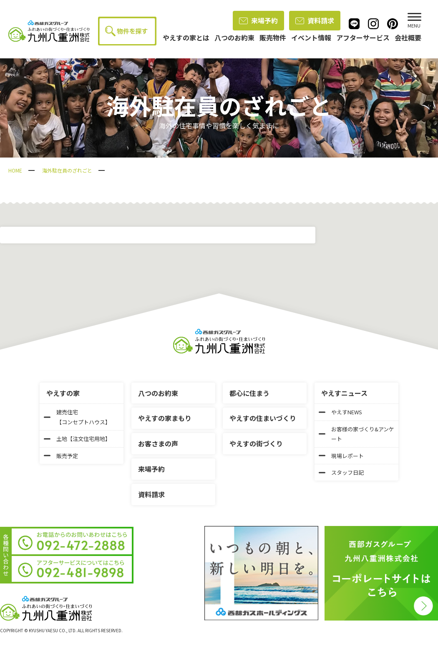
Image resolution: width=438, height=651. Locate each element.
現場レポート (341, 456)
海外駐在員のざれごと (67, 170)
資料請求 (314, 20)
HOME (15, 170)
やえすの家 (63, 393)
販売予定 (61, 456)
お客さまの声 (158, 443)
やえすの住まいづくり (262, 418)
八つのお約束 (158, 393)
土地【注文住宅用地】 (77, 439)
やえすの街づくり (256, 443)
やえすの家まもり (164, 418)
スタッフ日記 (341, 472)
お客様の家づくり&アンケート (356, 434)
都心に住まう (249, 393)
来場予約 (258, 20)
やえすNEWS (340, 412)
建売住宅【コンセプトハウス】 (77, 417)
